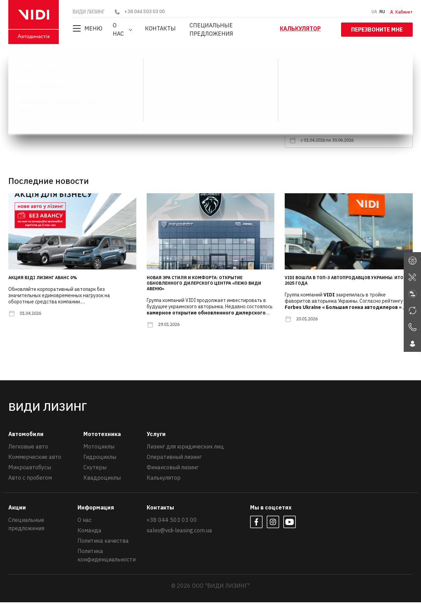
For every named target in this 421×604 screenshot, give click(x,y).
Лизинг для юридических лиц (185, 448)
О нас (120, 28)
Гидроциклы (99, 458)
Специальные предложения (229, 28)
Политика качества (103, 542)
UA (374, 11)
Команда (89, 531)
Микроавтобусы (29, 468)
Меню (87, 28)
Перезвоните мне (377, 28)
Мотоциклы (99, 448)
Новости (66, 60)
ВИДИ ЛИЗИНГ (29, 60)
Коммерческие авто (34, 458)
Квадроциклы (102, 479)
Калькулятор (303, 28)
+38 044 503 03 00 (139, 11)
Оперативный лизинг (174, 458)
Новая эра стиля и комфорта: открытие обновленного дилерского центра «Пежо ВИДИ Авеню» (204, 285)
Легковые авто (28, 448)
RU (382, 11)
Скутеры (95, 468)
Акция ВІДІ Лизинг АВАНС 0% (42, 279)
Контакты (159, 28)
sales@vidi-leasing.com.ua (179, 531)
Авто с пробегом (30, 479)
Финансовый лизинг (173, 468)
